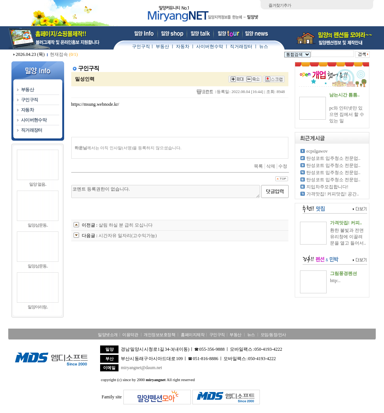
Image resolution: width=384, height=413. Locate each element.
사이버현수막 (209, 46)
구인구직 (141, 46)
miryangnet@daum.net (141, 367)
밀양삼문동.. (38, 225)
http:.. (335, 280)
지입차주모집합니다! (327, 186)
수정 (282, 166)
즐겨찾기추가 (279, 5)
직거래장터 (241, 46)
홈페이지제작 (192, 334)
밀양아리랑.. (38, 307)
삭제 (270, 166)
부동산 (162, 46)
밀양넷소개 (108, 334)
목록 (258, 166)
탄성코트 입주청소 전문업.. (333, 158)
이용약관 (130, 334)
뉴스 (263, 46)
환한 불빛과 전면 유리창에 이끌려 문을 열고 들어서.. (348, 237)
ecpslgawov (317, 151)
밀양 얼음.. (37, 184)
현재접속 (64, 54)
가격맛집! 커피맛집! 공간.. (332, 194)
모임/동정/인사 (273, 334)
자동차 (182, 46)
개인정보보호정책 (159, 334)
